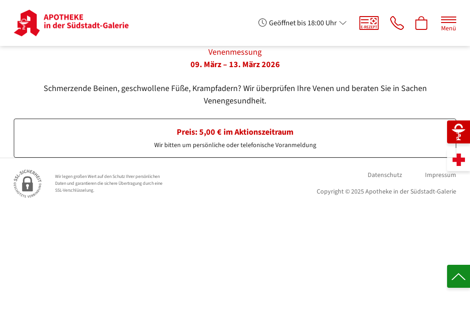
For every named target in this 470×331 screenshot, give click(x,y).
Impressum (440, 175)
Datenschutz (385, 175)
